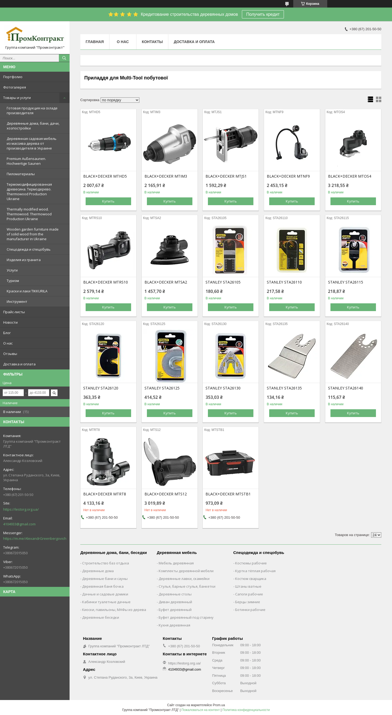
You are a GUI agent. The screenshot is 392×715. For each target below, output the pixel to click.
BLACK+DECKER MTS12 (165, 494)
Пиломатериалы (21, 173)
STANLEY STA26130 (223, 388)
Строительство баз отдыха (105, 563)
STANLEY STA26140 (345, 388)
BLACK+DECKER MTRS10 (105, 282)
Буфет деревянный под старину (186, 617)
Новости (10, 322)
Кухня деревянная (174, 625)
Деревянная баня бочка (103, 586)
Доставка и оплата (19, 364)
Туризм (13, 280)
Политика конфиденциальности (246, 710)
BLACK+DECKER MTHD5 (105, 176)
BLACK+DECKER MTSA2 (165, 282)
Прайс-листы (14, 311)
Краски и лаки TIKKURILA (27, 291)
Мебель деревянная (176, 563)
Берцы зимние (247, 601)
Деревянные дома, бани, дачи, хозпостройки (33, 126)
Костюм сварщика (250, 578)
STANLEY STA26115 (345, 282)
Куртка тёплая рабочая (255, 570)
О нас (8, 343)
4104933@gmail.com (19, 524)
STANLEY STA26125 (162, 388)
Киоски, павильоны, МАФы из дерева (114, 609)
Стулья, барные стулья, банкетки (187, 586)
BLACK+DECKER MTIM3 (165, 176)
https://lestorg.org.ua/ (21, 509)
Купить (108, 201)
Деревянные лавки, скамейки (184, 578)
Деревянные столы (175, 594)
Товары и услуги (17, 97)
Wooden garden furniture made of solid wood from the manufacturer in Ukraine (33, 234)
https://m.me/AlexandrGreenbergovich (34, 538)
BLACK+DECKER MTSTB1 (228, 494)
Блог (7, 332)
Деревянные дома (98, 570)
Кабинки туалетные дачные (106, 601)
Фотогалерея (14, 87)
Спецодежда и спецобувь (29, 249)
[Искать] (64, 58)
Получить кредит (263, 14)
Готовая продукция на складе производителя (32, 110)
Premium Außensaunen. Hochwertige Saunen (26, 161)
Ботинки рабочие (250, 609)
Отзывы (10, 353)
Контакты (152, 42)
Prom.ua (219, 705)
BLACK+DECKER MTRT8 (104, 494)
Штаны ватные (248, 586)
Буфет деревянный (175, 609)
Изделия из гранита (24, 259)
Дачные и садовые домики (105, 594)
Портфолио (12, 76)
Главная (95, 42)
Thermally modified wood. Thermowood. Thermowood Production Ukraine (29, 214)
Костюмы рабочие (251, 563)
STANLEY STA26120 (100, 388)
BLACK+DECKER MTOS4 (349, 176)
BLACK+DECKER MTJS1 (226, 176)
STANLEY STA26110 (284, 282)
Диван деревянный (175, 601)
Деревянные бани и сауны (105, 578)
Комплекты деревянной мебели (186, 570)
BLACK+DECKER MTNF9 (288, 176)
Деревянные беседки (100, 617)
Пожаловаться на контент (200, 710)
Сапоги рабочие (249, 594)
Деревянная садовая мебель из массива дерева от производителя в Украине (31, 143)
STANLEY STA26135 (284, 388)
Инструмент (17, 301)
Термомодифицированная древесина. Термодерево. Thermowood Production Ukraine (29, 191)
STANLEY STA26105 (223, 282)
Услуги (12, 270)
